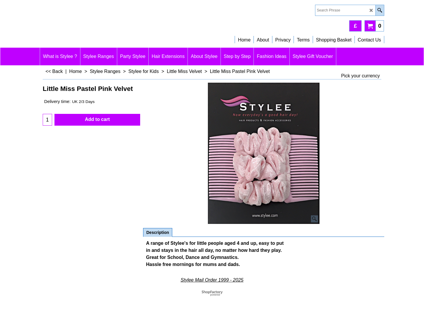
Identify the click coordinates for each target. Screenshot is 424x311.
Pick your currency (360, 75)
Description (157, 232)
